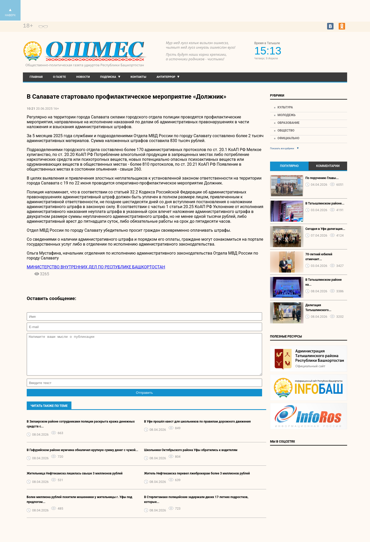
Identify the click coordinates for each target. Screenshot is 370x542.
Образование (289, 123)
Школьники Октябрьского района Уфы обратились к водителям (190, 458)
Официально (288, 138)
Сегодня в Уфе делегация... (325, 229)
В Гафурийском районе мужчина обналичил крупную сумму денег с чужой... (82, 458)
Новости (83, 77)
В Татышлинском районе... (325, 203)
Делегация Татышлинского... (318, 307)
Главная (36, 77)
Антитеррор (165, 77)
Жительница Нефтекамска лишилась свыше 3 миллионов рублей (75, 481)
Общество (286, 130)
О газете (59, 77)
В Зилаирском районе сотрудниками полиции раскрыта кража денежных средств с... (81, 431)
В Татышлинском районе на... (324, 282)
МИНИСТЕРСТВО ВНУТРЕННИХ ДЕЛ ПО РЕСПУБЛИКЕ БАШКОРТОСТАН (96, 267)
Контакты (138, 77)
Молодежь (286, 115)
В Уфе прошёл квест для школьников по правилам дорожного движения (197, 429)
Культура (285, 107)
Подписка (108, 77)
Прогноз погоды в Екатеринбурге (323, 51)
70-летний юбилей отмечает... (319, 257)
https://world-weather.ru (324, 47)
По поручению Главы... (322, 178)
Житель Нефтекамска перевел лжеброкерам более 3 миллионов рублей (197, 481)
